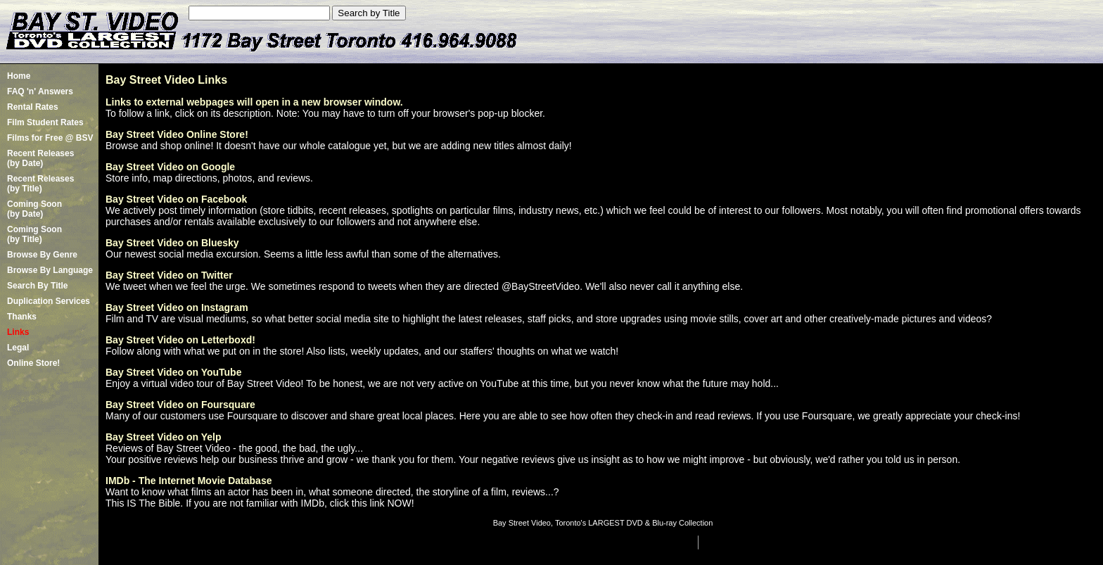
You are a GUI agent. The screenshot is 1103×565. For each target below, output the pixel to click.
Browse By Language (50, 270)
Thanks (22, 317)
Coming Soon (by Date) (34, 209)
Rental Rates (32, 107)
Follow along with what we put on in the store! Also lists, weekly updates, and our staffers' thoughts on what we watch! (362, 351)
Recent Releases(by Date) (40, 158)
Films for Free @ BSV (50, 138)
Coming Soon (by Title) (34, 234)
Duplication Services (48, 301)
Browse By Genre (42, 255)
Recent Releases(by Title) (40, 183)
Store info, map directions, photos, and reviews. (209, 178)
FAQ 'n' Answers (40, 91)
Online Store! (33, 363)
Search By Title (37, 286)
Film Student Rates (45, 122)
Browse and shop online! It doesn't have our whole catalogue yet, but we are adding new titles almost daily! (339, 145)
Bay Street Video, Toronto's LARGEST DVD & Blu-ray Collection (603, 523)
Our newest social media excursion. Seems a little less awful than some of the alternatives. (303, 254)
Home (18, 76)
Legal (18, 348)
